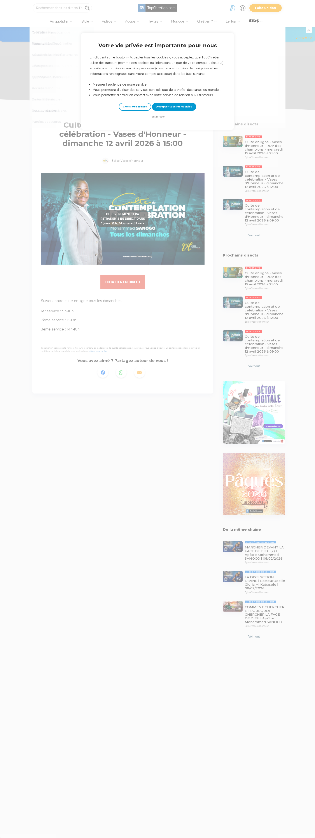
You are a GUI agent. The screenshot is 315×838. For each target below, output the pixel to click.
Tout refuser (157, 116)
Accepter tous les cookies (174, 106)
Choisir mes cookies (135, 106)
